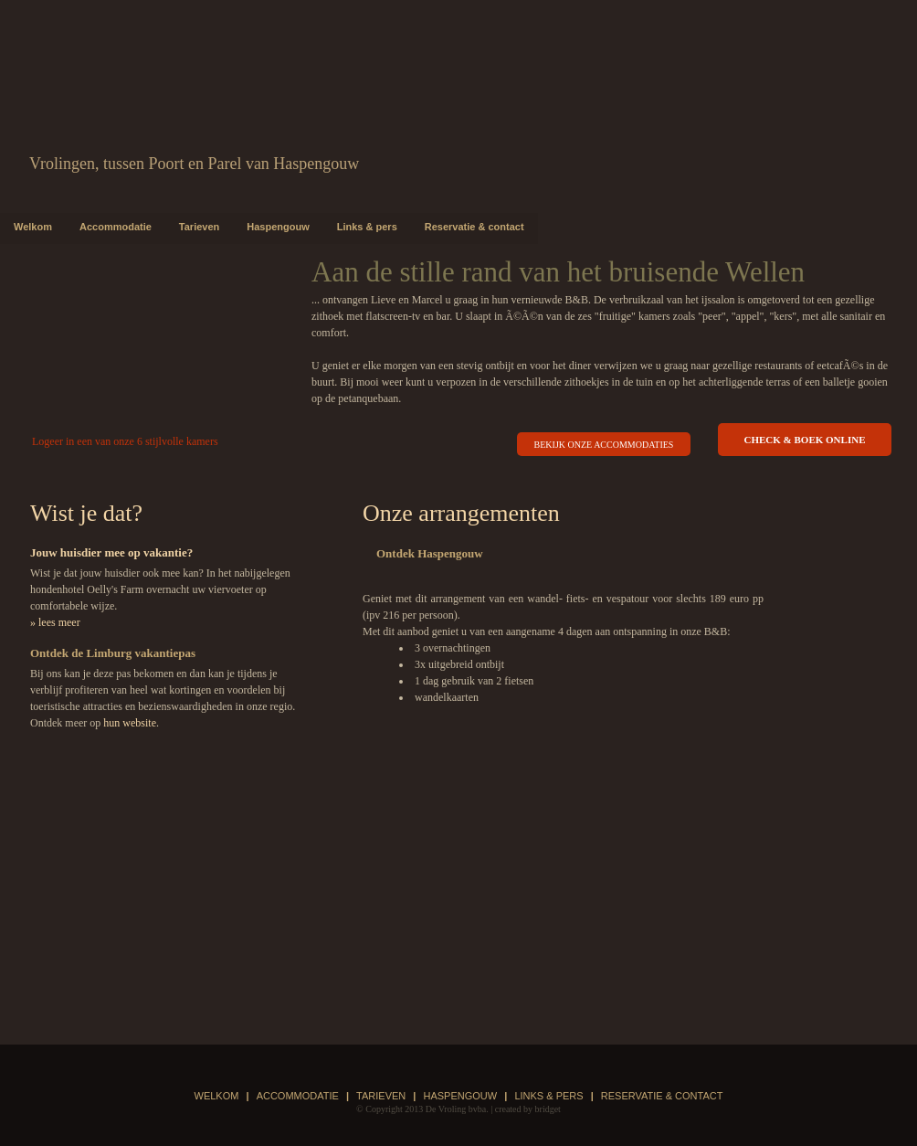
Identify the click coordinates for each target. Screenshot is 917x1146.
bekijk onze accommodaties (604, 445)
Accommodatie (115, 226)
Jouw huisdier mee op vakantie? (111, 552)
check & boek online (805, 439)
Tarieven (199, 226)
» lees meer (55, 622)
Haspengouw (278, 226)
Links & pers (367, 226)
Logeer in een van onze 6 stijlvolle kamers (125, 441)
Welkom (33, 226)
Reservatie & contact (474, 226)
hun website (129, 722)
